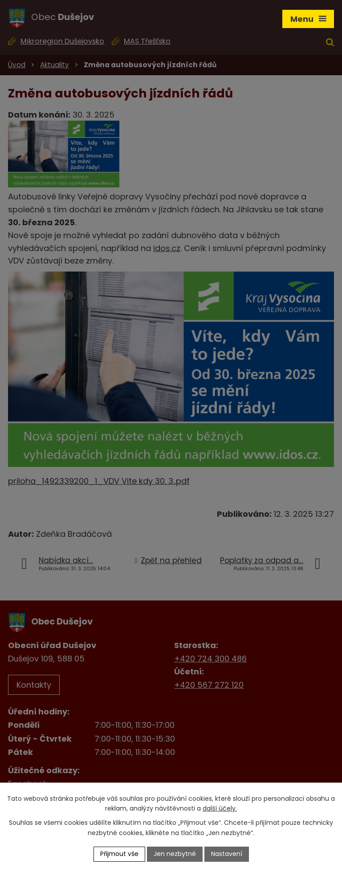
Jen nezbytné (175, 853)
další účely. (220, 808)
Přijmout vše (119, 853)
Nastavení (226, 853)
